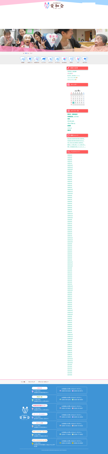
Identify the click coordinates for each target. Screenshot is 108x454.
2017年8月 (70, 366)
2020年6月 (70, 298)
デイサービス (71, 121)
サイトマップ (32, 381)
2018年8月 (70, 342)
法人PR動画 (88, 4)
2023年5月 (70, 227)
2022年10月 (70, 241)
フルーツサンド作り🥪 (72, 77)
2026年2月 (70, 161)
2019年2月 (70, 330)
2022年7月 (70, 247)
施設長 (69, 130)
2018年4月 (70, 350)
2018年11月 (70, 336)
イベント (70, 128)
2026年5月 (70, 155)
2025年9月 (70, 171)
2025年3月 (70, 183)
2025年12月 (70, 165)
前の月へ (71, 90)
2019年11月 (70, 312)
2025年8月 (70, 173)
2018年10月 (70, 338)
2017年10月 (70, 362)
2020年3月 (70, 304)
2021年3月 (70, 280)
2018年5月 (70, 348)
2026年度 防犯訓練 (72, 71)
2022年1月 (70, 259)
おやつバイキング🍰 (72, 79)
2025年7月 (70, 175)
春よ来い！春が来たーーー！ (74, 75)
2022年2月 (70, 257)
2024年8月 (70, 197)
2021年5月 (70, 276)
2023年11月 (70, 215)
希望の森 (47, 15)
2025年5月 (70, 179)
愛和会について (19, 15)
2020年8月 (70, 294)
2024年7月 (70, 199)
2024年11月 (70, 191)
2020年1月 (70, 308)
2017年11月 (70, 360)
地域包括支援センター (61, 15)
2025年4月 (70, 181)
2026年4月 (70, 157)
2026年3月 (70, 159)
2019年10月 (70, 314)
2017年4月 (70, 374)
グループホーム (71, 123)
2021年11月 (70, 263)
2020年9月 (70, 292)
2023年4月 (70, 229)
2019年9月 (70, 316)
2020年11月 (70, 288)
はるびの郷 (47, 24)
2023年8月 (70, 221)
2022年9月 (70, 243)
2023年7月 (70, 223)
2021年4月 (70, 278)
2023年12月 (70, 213)
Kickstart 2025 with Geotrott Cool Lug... (76, 140)
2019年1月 (70, 332)
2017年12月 (70, 358)
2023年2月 (70, 233)
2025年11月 (70, 167)
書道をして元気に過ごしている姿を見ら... (77, 144)
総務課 (69, 125)
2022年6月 (70, 249)
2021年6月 (70, 274)
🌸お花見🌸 (70, 73)
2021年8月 (70, 270)
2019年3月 (70, 328)
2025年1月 (70, 187)
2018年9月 (70, 340)
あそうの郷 (88, 15)
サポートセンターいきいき (19, 24)
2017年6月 (70, 370)
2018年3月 (70, 352)
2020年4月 (70, 302)
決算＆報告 (61, 24)
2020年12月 (70, 286)
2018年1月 (70, 356)
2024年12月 (70, 189)
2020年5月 (70, 300)
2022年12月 (70, 237)
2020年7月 (70, 296)
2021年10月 (70, 265)
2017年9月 (70, 364)
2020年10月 (70, 290)
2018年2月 (70, 354)
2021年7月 (70, 272)
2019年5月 (70, 324)
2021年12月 (70, 261)
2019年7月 (70, 320)
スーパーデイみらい (75, 15)
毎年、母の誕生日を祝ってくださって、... (77, 146)
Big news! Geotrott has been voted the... (76, 138)
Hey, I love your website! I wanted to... (76, 142)
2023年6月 (70, 225)
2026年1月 (70, 163)
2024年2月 (70, 209)
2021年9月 (70, 267)
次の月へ (83, 90)
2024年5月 (70, 203)
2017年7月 (70, 368)
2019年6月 (70, 322)
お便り (75, 24)
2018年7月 (70, 344)
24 (73, 102)
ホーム (21, 53)
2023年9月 (70, 219)
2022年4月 (70, 253)
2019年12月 (70, 310)
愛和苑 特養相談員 (72, 114)
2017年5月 (70, 372)
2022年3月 (70, 255)
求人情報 (88, 24)
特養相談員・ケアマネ (73, 116)
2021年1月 (70, 284)
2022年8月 (70, 245)
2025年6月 (70, 177)
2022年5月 (70, 251)
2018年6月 (70, 346)
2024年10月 (70, 193)
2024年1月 (70, 211)
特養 (69, 118)
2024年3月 (70, 207)
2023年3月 (70, 231)
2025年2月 (70, 185)
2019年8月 (70, 318)
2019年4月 (70, 326)
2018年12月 (70, 334)
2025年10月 (70, 169)
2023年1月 (70, 235)
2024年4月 (70, 205)
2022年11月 (70, 239)
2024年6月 (70, 201)
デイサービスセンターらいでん (33, 24)
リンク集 (23, 381)
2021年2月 (70, 282)
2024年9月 (70, 195)
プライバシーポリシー (43, 381)
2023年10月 (70, 217)
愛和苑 (33, 15)
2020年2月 (70, 306)
